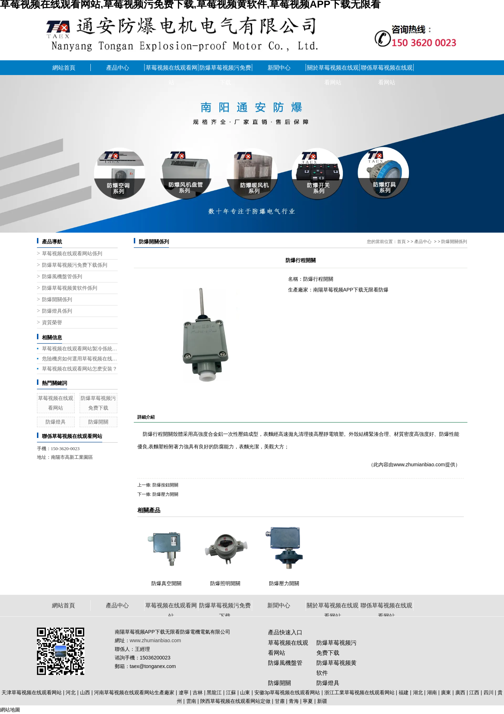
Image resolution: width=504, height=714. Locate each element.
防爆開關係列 (57, 299)
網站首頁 (63, 68)
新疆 (322, 701)
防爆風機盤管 (285, 663)
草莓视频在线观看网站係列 (72, 253)
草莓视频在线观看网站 (171, 70)
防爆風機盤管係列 (62, 276)
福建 (404, 692)
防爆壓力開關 (165, 494)
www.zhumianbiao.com (419, 464)
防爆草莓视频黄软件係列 (69, 288)
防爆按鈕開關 (165, 484)
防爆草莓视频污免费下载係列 (74, 265)
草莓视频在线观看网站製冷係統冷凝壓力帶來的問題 (80, 348)
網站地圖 (10, 710)
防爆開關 (98, 422)
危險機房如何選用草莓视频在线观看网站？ (80, 358)
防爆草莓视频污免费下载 (225, 70)
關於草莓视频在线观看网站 (333, 70)
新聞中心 (279, 68)
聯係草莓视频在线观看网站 (387, 70)
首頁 (401, 241)
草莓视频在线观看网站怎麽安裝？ (79, 369)
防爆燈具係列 (57, 311)
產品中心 (117, 68)
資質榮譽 (52, 322)
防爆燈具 (56, 422)
